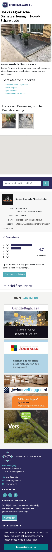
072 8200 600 (12, 477)
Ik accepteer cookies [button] (26, 547)
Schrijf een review (17, 286)
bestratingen (11, 87)
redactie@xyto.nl (13, 480)
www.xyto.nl (11, 484)
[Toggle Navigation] (47, 5)
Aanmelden (9, 518)
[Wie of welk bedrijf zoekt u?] (22, 183)
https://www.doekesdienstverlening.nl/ (33, 224)
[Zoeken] (46, 183)
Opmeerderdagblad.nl (20, 4)
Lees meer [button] (31, 540)
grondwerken (11, 91)
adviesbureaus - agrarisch (16, 85)
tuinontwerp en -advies (15, 94)
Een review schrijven (15, 274)
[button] (26, 152)
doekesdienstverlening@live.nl (29, 220)
